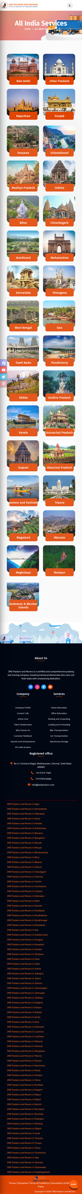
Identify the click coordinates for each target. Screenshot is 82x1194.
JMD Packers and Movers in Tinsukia (25, 1138)
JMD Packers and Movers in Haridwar (25, 954)
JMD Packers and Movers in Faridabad (25, 910)
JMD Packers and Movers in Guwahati (25, 944)
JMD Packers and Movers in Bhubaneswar (27, 852)
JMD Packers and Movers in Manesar (25, 1046)
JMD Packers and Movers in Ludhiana (25, 1036)
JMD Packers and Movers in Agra (23, 804)
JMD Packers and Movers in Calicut (24, 867)
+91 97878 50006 (43, 779)
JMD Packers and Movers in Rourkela (25, 1114)
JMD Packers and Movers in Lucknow (25, 1031)
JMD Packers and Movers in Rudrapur (25, 1119)
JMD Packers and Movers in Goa (22, 930)
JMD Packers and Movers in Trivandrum (26, 1152)
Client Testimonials (23, 724)
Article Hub (23, 719)
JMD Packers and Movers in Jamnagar (26, 993)
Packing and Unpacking (59, 719)
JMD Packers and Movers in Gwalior (24, 949)
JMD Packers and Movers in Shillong (25, 1123)
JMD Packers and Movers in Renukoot (25, 1109)
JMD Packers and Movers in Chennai (25, 876)
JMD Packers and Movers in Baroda (24, 843)
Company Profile (23, 707)
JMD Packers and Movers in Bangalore (26, 838)
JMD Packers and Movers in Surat (23, 1133)
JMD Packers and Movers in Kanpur (24, 1007)
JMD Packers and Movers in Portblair (25, 1085)
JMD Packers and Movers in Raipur (24, 1094)
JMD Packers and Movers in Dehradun (25, 896)
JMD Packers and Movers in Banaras (25, 833)
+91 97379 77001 (43, 773)
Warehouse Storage (59, 741)
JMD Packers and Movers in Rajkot (24, 1099)
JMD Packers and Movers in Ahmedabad (27, 809)
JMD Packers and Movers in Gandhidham (27, 915)
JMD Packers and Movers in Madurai (25, 1041)
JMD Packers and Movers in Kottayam (25, 1027)
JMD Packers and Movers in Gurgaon (25, 939)
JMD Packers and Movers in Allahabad (25, 814)
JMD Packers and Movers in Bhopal (24, 847)
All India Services (44, 29)
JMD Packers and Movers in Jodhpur (25, 998)
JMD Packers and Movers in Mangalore (26, 1051)
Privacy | (13, 1183)
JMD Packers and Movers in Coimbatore (26, 886)
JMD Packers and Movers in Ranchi (24, 1104)
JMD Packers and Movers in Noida (23, 1070)
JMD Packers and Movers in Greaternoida (27, 935)
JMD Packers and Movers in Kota (23, 1022)
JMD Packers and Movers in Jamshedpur (27, 988)
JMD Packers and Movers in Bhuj (23, 857)
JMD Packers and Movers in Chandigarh (26, 872)
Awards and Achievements (23, 741)
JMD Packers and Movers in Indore (24, 968)
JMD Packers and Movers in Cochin (24, 881)
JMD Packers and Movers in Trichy (24, 1148)
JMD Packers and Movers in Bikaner (24, 862)
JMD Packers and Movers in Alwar (23, 818)
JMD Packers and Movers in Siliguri (24, 1128)
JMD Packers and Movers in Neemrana (26, 1065)
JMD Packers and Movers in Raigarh (24, 1090)
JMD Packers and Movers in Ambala (24, 823)
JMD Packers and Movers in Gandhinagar (27, 920)
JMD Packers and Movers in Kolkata (24, 1012)
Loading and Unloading (59, 724)
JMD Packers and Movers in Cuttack (24, 891)
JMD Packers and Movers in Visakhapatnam (28, 1172)
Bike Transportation (59, 730)
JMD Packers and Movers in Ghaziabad (26, 925)
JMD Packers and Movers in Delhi (23, 901)
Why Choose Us (23, 730)
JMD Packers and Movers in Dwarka (24, 906)
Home (27, 29)
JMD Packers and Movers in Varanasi (25, 1162)
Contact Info (23, 713)
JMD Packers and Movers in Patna (23, 1080)
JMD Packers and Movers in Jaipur (24, 978)
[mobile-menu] (69, 5)
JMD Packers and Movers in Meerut (24, 1056)
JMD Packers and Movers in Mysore (24, 1060)
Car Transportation (59, 736)
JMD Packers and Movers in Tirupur (24, 1143)
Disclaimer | (24, 1183)
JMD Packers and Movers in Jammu (24, 983)
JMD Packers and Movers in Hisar (23, 959)
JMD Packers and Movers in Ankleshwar (26, 828)
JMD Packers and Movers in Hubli (23, 964)
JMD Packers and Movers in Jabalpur (25, 973)
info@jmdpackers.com (43, 785)
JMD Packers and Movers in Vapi (23, 1157)
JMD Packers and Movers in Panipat (24, 1075)
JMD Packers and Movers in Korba (23, 1017)
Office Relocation (59, 713)
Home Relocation (59, 707)
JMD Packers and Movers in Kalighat (25, 1002)
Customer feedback (23, 736)
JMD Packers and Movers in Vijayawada (26, 1167)
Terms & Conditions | (40, 1183)
